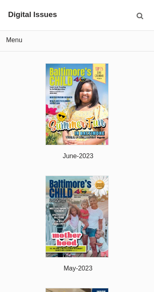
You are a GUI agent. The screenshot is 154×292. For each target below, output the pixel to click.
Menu (14, 39)
